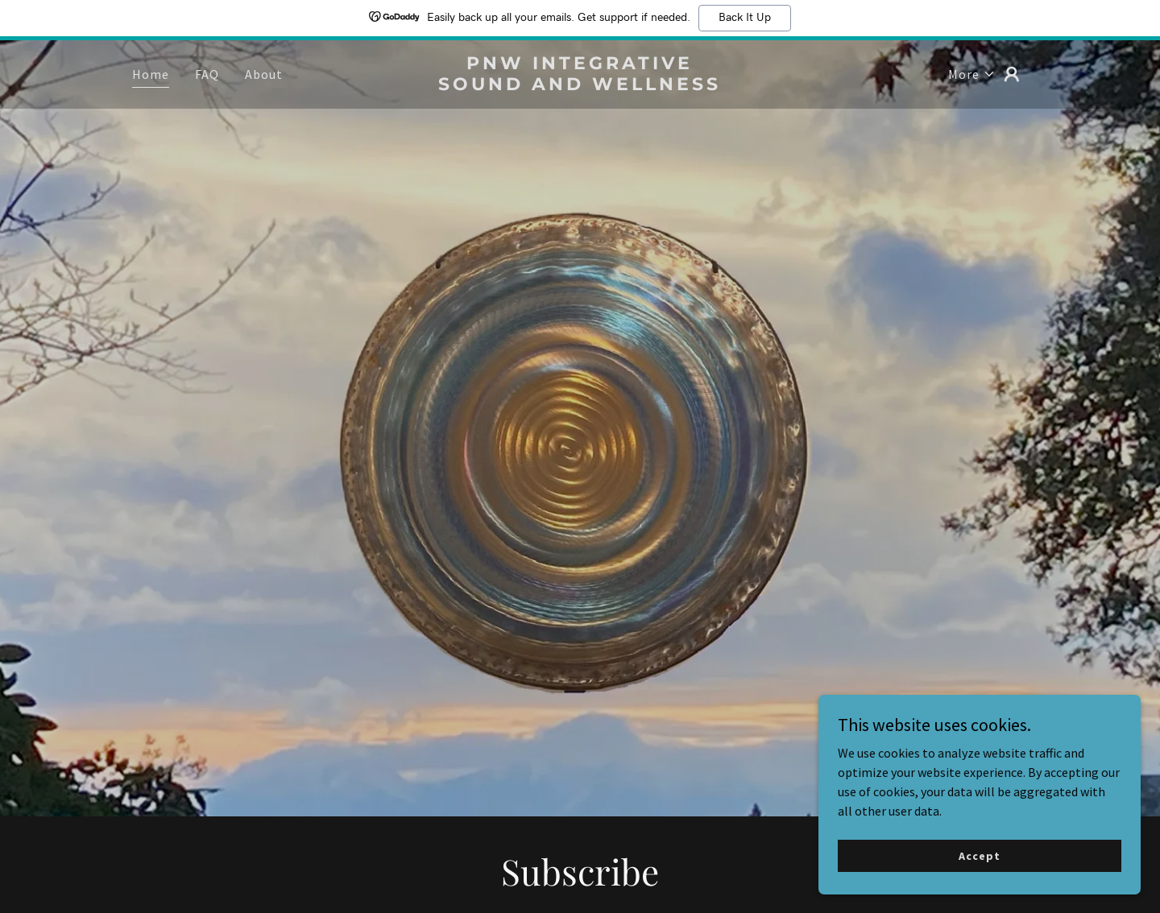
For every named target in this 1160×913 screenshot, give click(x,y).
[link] (580, 85)
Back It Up (745, 17)
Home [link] (150, 74)
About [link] (264, 74)
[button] (972, 74)
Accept (979, 888)
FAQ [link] (207, 74)
